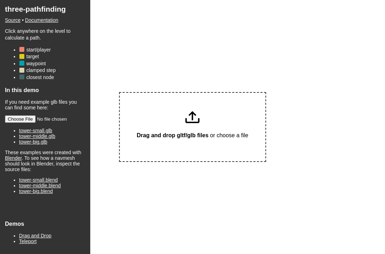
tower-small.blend (38, 180)
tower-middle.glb (37, 136)
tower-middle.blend (40, 185)
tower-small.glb (35, 130)
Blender (13, 158)
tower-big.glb (33, 142)
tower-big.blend (36, 191)
